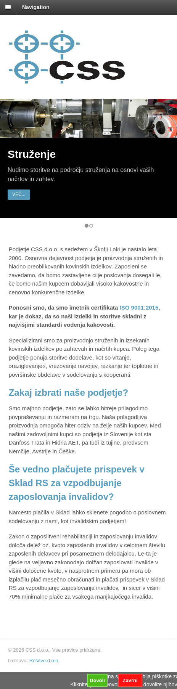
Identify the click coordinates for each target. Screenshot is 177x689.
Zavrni (129, 680)
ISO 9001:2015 (139, 307)
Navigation (36, 7)
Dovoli (97, 680)
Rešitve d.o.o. (44, 660)
